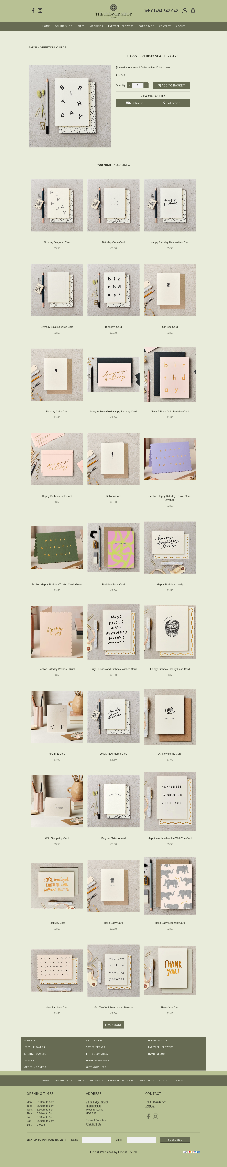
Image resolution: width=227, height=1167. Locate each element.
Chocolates (94, 1040)
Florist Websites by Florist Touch (113, 1152)
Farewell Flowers (160, 1047)
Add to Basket (171, 85)
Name (74, 1139)
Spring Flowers (35, 1053)
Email (119, 1139)
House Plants (157, 1040)
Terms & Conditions (97, 1120)
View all (30, 1040)
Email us (149, 1105)
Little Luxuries (97, 1053)
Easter (29, 1060)
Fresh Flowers (34, 1047)
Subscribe (175, 1139)
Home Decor (156, 1053)
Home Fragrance (97, 1060)
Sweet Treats (95, 1047)
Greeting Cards (53, 47)
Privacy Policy (93, 1123)
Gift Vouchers (96, 1067)
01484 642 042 (164, 11)
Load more (113, 1025)
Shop (33, 47)
